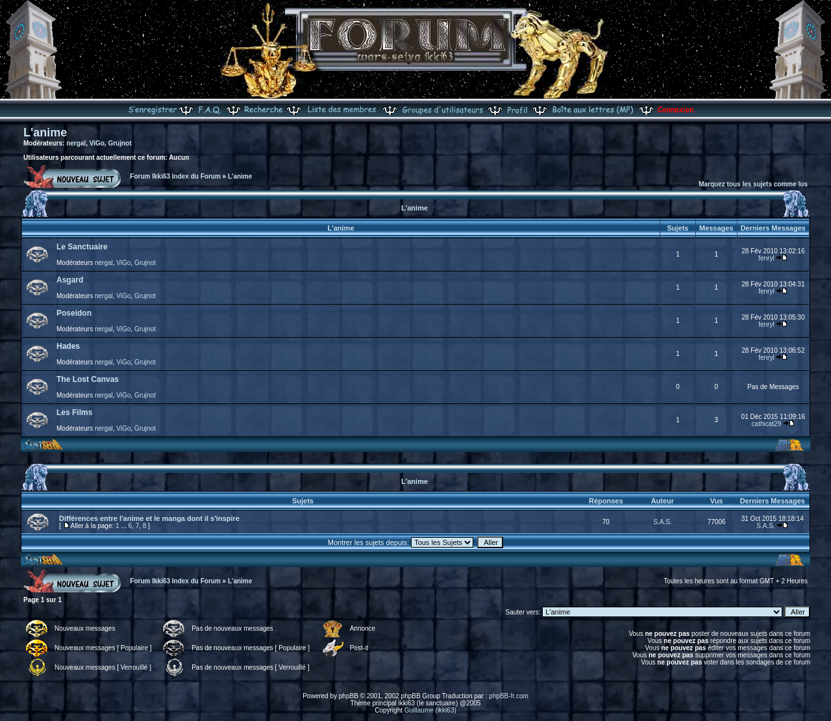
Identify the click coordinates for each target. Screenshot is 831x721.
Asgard (69, 280)
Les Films (74, 412)
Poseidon (74, 313)
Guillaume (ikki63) (430, 710)
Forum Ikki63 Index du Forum (175, 176)
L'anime (45, 132)
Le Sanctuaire (82, 246)
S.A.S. (662, 521)
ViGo (97, 143)
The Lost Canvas (87, 379)
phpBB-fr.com (508, 696)
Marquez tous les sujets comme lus (753, 184)
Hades (68, 346)
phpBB (348, 696)
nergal (76, 143)
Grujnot (119, 143)
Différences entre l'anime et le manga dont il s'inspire (149, 518)
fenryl (766, 258)
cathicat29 (767, 423)
